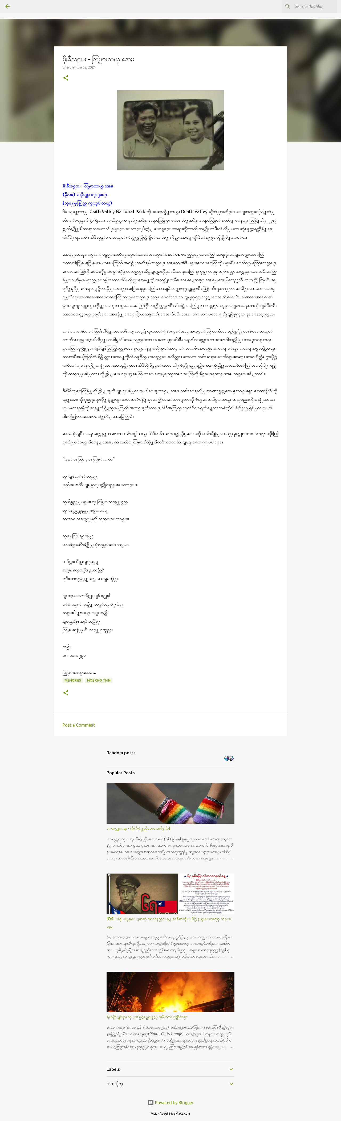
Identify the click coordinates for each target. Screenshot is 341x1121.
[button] (66, 78)
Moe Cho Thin (98, 680)
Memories (73, 680)
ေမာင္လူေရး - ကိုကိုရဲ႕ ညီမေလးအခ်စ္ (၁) (138, 828)
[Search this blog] (309, 6)
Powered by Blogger (170, 1102)
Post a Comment (79, 725)
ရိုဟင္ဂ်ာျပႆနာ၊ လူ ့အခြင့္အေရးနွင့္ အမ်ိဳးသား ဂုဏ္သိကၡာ (147, 1017)
